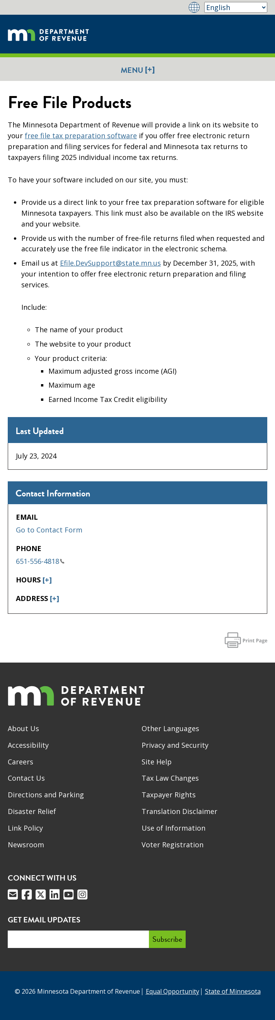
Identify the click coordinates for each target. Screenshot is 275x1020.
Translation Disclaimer (179, 811)
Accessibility (28, 745)
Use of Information (173, 828)
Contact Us (26, 778)
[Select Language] (235, 7)
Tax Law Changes (170, 778)
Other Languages (170, 728)
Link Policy (25, 828)
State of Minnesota (233, 991)
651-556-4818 (40, 561)
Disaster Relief (32, 811)
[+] (47, 579)
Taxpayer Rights (169, 794)
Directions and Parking (46, 794)
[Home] (48, 34)
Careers (20, 761)
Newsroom (26, 844)
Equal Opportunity (172, 991)
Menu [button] (138, 70)
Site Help (157, 761)
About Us (23, 728)
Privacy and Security (175, 745)
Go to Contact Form (49, 529)
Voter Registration (172, 844)
